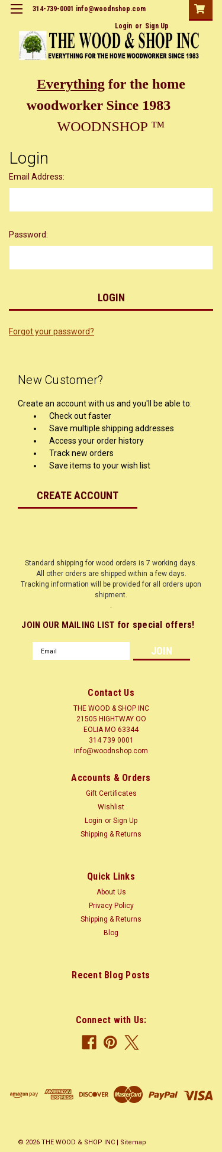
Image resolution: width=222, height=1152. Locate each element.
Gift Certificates (111, 793)
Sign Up (157, 26)
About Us (111, 892)
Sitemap (133, 1142)
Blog (111, 933)
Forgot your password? (51, 331)
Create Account (77, 495)
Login (123, 26)
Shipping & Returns (111, 834)
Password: (28, 234)
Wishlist (111, 807)
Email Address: (37, 176)
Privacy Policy (111, 906)
